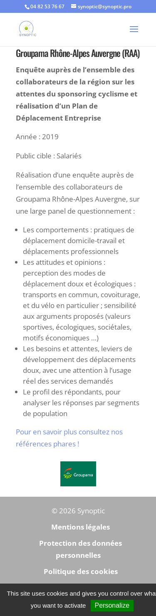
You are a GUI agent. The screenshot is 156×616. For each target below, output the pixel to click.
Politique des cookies (81, 571)
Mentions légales (80, 527)
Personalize (112, 605)
